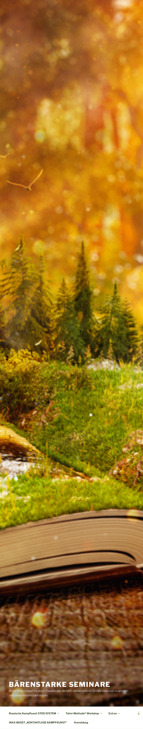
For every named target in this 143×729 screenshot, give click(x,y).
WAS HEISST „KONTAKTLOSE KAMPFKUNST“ (38, 722)
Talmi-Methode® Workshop (84, 713)
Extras (114, 713)
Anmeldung (81, 722)
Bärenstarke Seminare (60, 684)
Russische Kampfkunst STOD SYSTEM (34, 713)
